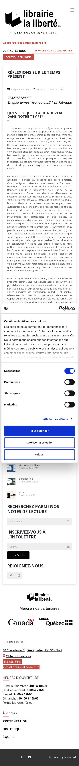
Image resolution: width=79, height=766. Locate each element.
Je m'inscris (18, 555)
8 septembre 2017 (18, 89)
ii (25, 243)
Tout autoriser (39, 430)
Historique (13, 729)
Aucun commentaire (45, 89)
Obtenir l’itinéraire (18, 656)
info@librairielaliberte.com (21, 667)
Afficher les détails (55, 419)
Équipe (9, 736)
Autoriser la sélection (40, 442)
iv (40, 270)
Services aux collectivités (53, 50)
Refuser (39, 454)
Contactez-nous (14, 50)
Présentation (15, 721)
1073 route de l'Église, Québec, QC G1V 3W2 (32, 650)
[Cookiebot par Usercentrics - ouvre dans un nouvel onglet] (59, 308)
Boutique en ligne (18, 57)
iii (57, 256)
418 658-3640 (12, 662)
